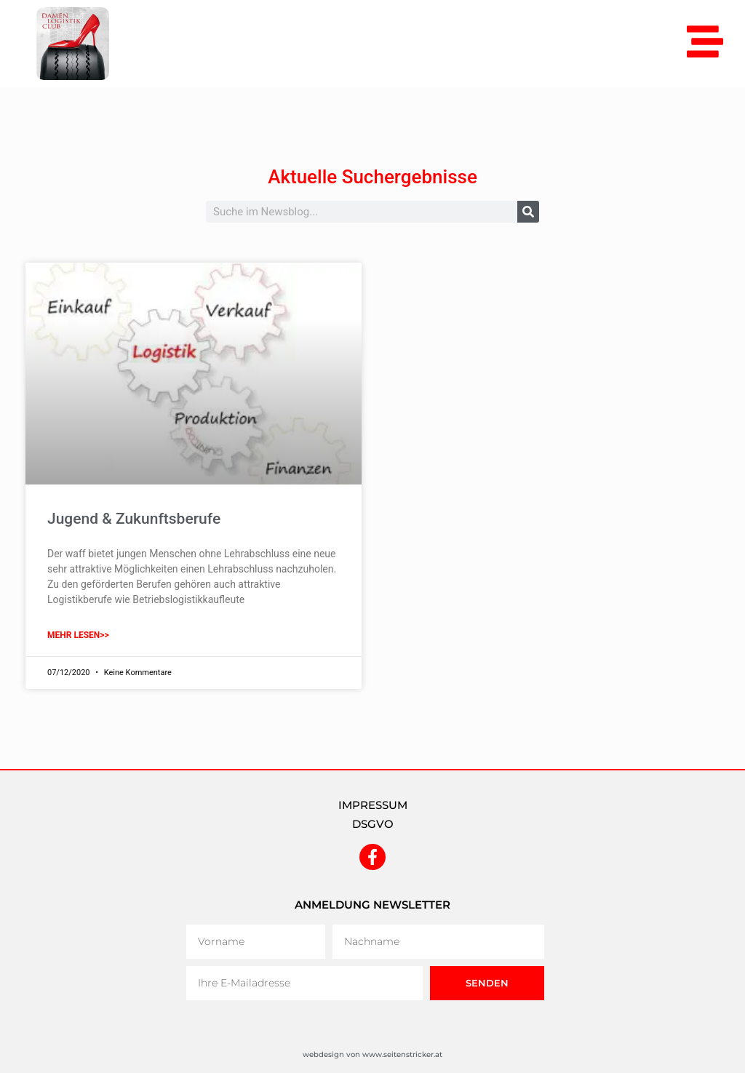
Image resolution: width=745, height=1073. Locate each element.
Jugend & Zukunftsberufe (133, 518)
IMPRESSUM (372, 805)
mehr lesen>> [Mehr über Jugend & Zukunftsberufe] (78, 635)
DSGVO (373, 824)
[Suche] (528, 212)
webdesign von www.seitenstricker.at (372, 1054)
